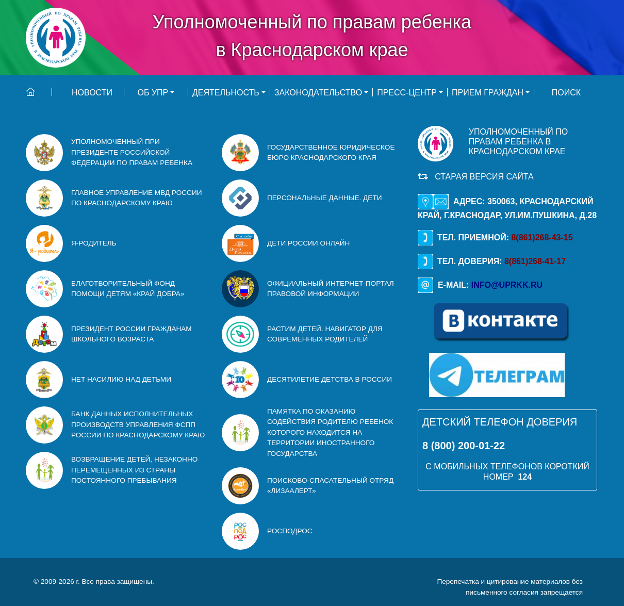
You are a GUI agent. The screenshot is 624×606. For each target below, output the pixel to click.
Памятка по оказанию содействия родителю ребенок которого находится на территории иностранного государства (330, 432)
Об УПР (153, 92)
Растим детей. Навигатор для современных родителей (325, 334)
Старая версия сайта (481, 176)
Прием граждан (487, 92)
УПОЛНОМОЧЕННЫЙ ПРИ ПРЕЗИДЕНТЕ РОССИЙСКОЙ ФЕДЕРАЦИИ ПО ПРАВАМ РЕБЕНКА (131, 152)
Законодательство (318, 92)
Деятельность (225, 92)
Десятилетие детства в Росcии (329, 379)
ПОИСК (566, 92)
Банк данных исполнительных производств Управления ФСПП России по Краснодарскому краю (138, 424)
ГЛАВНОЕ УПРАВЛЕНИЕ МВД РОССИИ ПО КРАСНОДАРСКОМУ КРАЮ (136, 198)
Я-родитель (94, 243)
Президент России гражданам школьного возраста (131, 334)
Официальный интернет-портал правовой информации (330, 289)
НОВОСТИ (92, 92)
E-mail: (480, 285)
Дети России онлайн (308, 243)
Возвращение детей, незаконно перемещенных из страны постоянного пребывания (134, 469)
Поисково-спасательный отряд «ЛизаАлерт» (330, 486)
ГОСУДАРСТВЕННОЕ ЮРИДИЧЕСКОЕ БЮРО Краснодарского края (331, 152)
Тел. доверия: (492, 261)
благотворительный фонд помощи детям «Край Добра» (127, 289)
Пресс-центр (407, 92)
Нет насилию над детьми (121, 379)
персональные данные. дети (324, 198)
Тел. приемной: (495, 237)
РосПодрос (290, 531)
